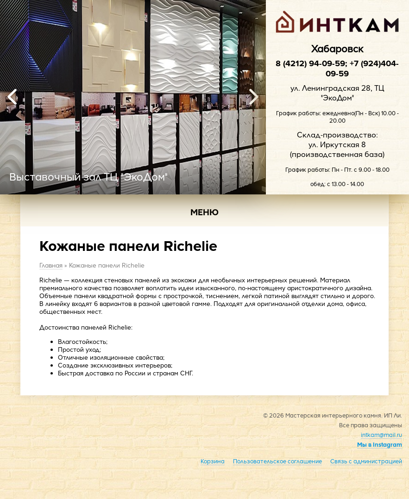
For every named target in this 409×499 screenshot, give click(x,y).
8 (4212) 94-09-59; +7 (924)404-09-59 (337, 68)
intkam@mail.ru (381, 434)
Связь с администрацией (366, 461)
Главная (51, 265)
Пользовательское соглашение (277, 461)
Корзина (213, 461)
